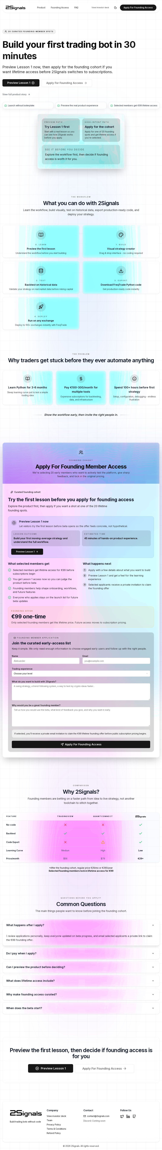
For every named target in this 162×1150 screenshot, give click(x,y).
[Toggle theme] (115, 7)
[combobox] (81, 674)
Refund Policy (54, 1133)
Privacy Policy (54, 1124)
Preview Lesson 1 (21, 82)
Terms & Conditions (56, 1129)
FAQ (76, 7)
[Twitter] (122, 1116)
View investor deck (100, 7)
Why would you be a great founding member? (36, 705)
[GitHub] (134, 1116)
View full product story (16, 94)
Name (15, 656)
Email (85, 656)
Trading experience (22, 669)
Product (41, 7)
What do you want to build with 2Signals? (34, 681)
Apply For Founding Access (138, 7)
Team (49, 1120)
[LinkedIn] (128, 1116)
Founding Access (60, 7)
